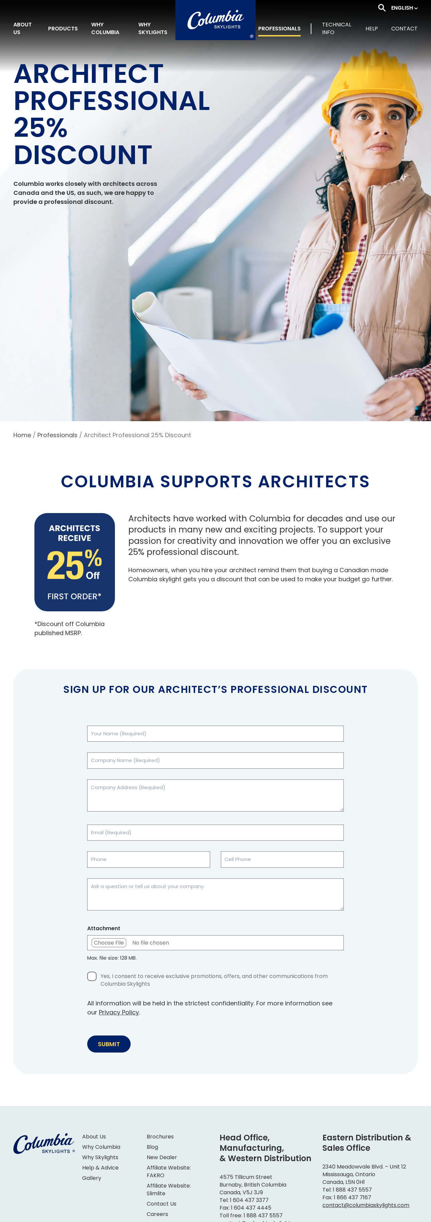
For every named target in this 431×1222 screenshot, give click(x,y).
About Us (94, 1136)
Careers (157, 1214)
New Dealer (162, 1157)
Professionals (57, 435)
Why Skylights (100, 1157)
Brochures (160, 1136)
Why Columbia (101, 1147)
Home (22, 435)
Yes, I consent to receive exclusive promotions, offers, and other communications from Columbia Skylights (214, 980)
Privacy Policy (119, 1012)
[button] (404, 8)
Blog (152, 1147)
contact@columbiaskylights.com (365, 1205)
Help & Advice (100, 1168)
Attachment (103, 928)
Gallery (91, 1178)
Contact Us (161, 1204)
